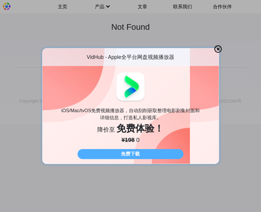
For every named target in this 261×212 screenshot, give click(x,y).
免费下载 (130, 153)
